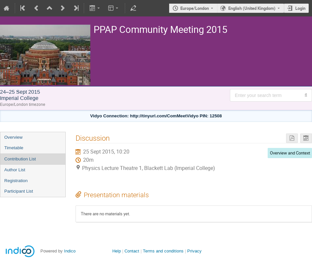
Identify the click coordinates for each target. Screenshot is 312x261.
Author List (14, 169)
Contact (131, 251)
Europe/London (194, 8)
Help (116, 251)
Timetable (13, 147)
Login (300, 8)
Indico (70, 251)
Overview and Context (290, 153)
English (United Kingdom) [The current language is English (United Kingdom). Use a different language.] (252, 8)
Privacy (194, 251)
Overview (13, 137)
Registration (16, 180)
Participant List (18, 191)
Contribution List (20, 158)
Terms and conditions (163, 251)
